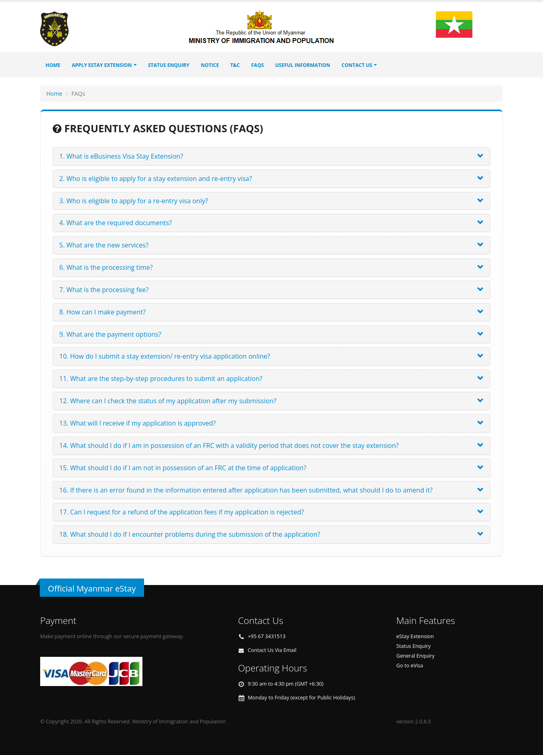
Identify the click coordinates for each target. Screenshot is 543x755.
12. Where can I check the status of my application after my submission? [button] (167, 400)
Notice (210, 65)
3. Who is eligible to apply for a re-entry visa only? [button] (133, 200)
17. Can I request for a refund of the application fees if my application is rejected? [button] (181, 512)
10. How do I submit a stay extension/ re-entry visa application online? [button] (164, 356)
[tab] (271, 156)
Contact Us (357, 65)
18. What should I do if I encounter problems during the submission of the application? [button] (189, 534)
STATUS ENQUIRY (169, 65)
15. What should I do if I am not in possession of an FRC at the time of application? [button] (182, 467)
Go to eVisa (409, 665)
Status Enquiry (413, 646)
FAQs (257, 65)
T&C (235, 65)
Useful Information (302, 65)
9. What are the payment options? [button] (110, 334)
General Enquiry (415, 655)
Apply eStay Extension (102, 65)
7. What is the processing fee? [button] (104, 289)
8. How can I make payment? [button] (102, 312)
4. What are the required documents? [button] (115, 222)
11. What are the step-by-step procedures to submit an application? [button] (161, 378)
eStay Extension (415, 636)
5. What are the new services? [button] (104, 245)
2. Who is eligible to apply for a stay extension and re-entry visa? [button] (155, 178)
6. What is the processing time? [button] (106, 267)
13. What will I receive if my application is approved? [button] (137, 423)
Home (52, 65)
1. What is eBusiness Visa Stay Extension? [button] (121, 156)
